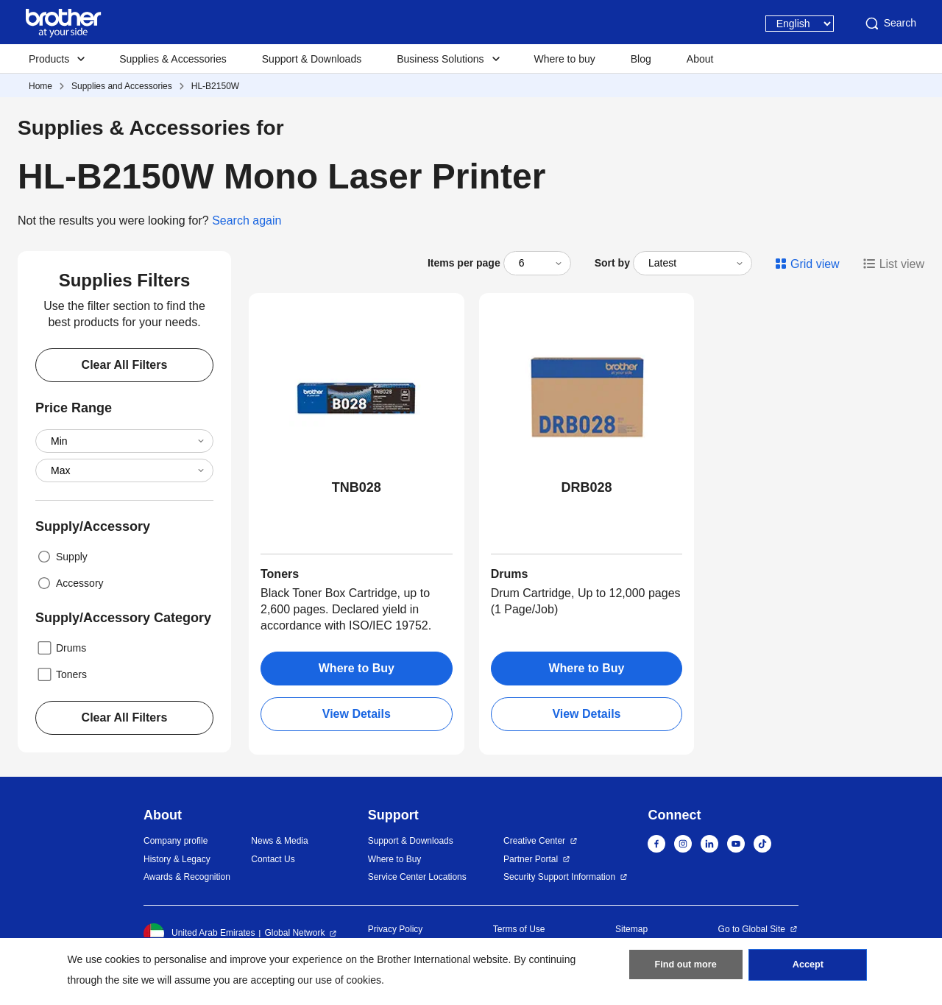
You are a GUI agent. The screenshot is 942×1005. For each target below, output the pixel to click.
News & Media (279, 841)
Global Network (294, 933)
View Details (356, 714)
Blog (641, 59)
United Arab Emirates (199, 933)
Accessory (69, 583)
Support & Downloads (311, 59)
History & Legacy (177, 859)
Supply (61, 556)
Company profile (176, 841)
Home (40, 86)
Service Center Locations (417, 877)
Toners (61, 674)
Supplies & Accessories (173, 59)
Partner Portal (530, 859)
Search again (246, 220)
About (700, 59)
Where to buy (564, 59)
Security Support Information (559, 877)
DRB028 (586, 487)
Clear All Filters (125, 365)
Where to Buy (356, 668)
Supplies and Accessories (121, 86)
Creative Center (534, 841)
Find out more (685, 969)
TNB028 (356, 487)
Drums (60, 648)
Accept (808, 969)
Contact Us (272, 859)
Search (889, 23)
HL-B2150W (215, 86)
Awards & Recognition (187, 877)
